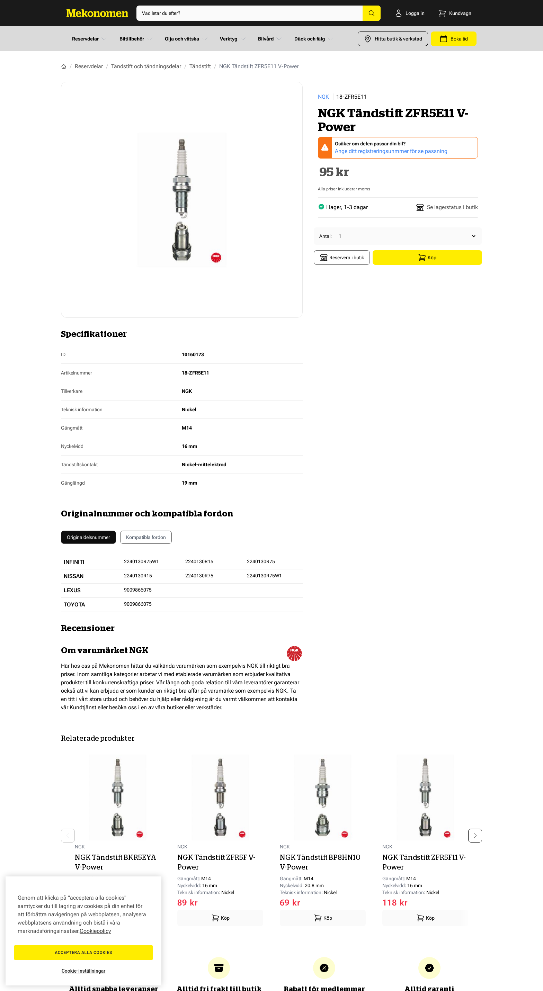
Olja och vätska (187, 39)
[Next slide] (475, 836)
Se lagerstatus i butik (447, 207)
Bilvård (270, 39)
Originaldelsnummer (88, 537)
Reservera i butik (342, 257)
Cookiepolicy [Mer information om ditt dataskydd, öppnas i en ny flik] (95, 931)
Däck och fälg (314, 39)
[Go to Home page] (97, 13)
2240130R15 (199, 561)
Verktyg (233, 39)
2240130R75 (261, 561)
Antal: (325, 236)
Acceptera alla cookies (83, 952)
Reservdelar (90, 39)
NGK (323, 96)
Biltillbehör (136, 39)
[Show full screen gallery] (182, 200)
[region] (83, 930)
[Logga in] (408, 13)
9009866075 (138, 590)
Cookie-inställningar (84, 971)
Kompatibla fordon (146, 538)
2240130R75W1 (141, 561)
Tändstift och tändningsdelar (146, 66)
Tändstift (200, 66)
